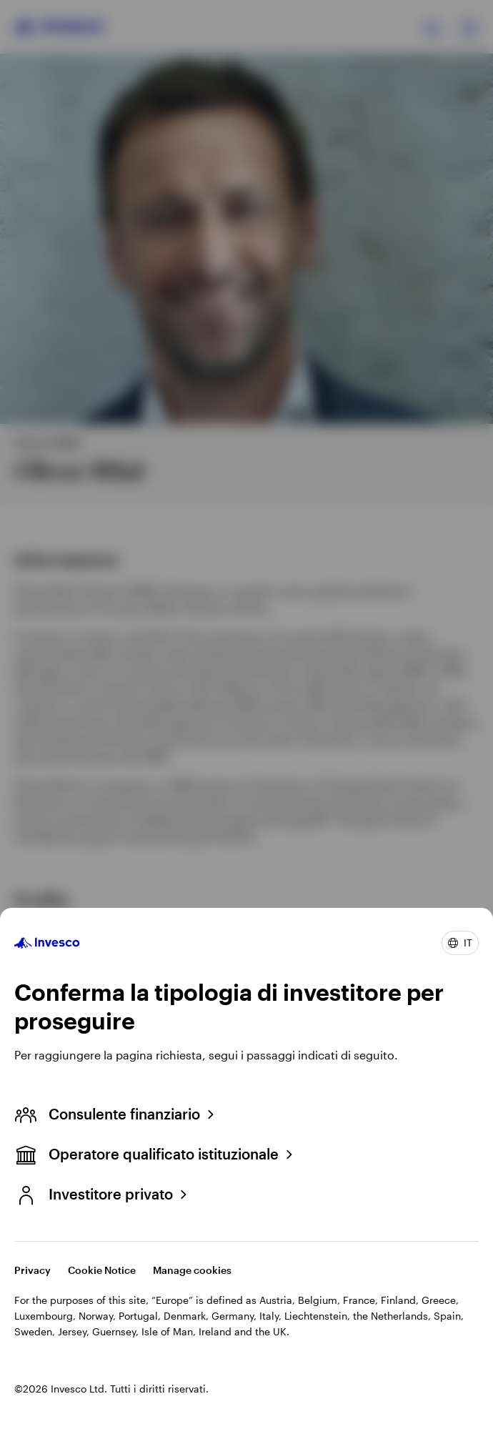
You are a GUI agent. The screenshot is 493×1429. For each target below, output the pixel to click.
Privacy (32, 1270)
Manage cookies (192, 1270)
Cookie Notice (102, 1270)
